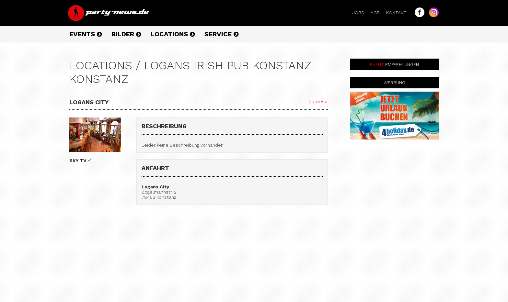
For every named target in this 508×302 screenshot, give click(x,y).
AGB (378, 12)
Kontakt (398, 12)
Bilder (126, 34)
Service (221, 34)
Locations (173, 34)
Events (85, 34)
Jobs (360, 12)
